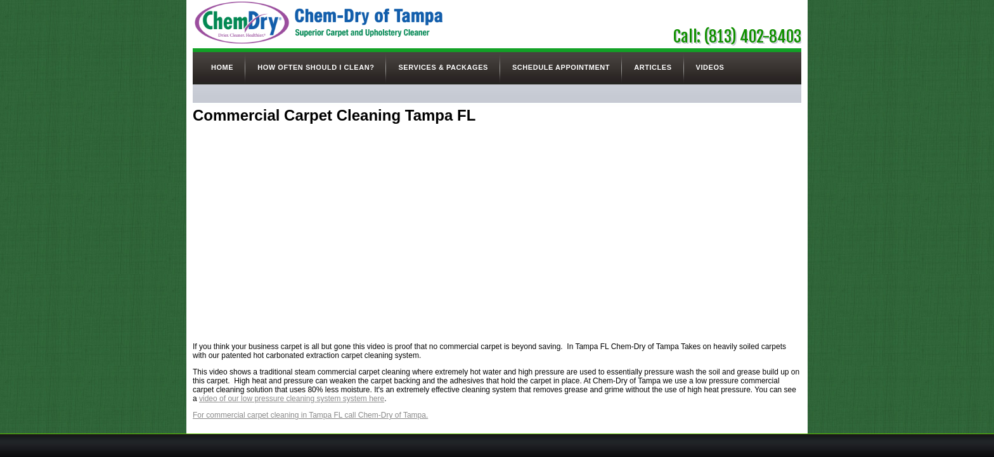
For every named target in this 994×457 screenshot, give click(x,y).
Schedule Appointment (561, 67)
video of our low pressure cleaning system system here (291, 398)
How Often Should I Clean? (315, 67)
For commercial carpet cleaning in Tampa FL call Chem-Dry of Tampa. (310, 415)
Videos (710, 67)
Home (222, 67)
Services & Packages (442, 67)
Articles (652, 67)
